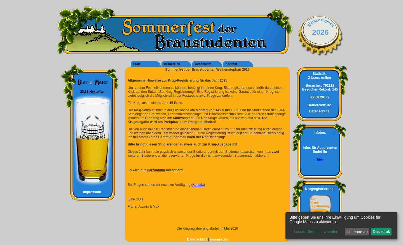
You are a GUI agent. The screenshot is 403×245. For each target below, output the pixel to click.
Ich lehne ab (356, 231)
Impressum (89, 192)
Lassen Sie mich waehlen (316, 231)
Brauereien (172, 64)
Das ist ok (381, 231)
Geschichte (203, 64)
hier (320, 159)
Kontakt (231, 64)
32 (319, 105)
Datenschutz (197, 239)
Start (136, 64)
